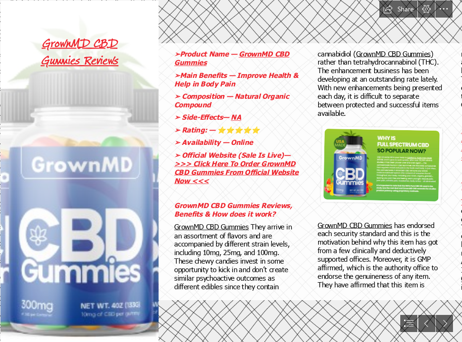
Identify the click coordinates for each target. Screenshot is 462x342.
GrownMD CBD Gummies (211, 226)
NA (236, 117)
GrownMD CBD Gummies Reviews (79, 52)
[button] (398, 9)
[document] (231, 171)
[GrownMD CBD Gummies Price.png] (79, 171)
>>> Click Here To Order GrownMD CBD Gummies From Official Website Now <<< (236, 172)
